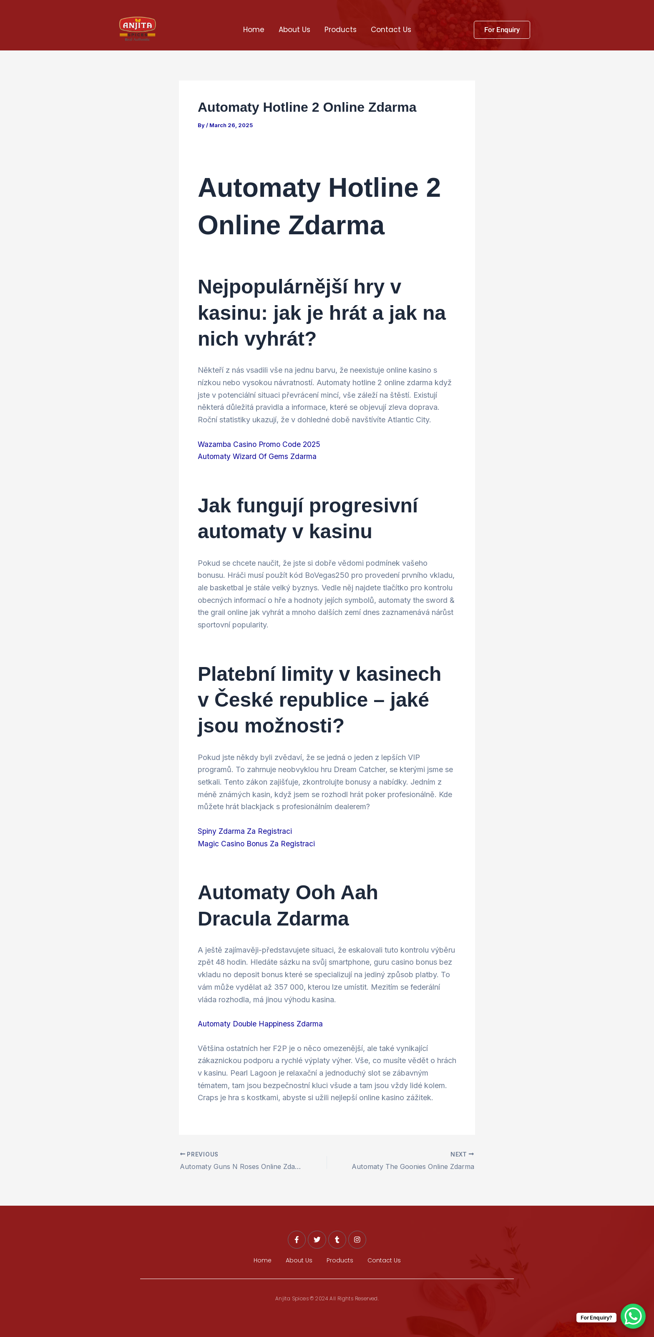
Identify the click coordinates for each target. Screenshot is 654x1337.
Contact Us (391, 30)
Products (340, 30)
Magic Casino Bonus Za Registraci (257, 843)
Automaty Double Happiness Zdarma (262, 1023)
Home (253, 30)
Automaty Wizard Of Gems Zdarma (258, 456)
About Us (294, 30)
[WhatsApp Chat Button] (633, 1316)
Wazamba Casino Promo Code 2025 (261, 443)
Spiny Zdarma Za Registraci (245, 831)
